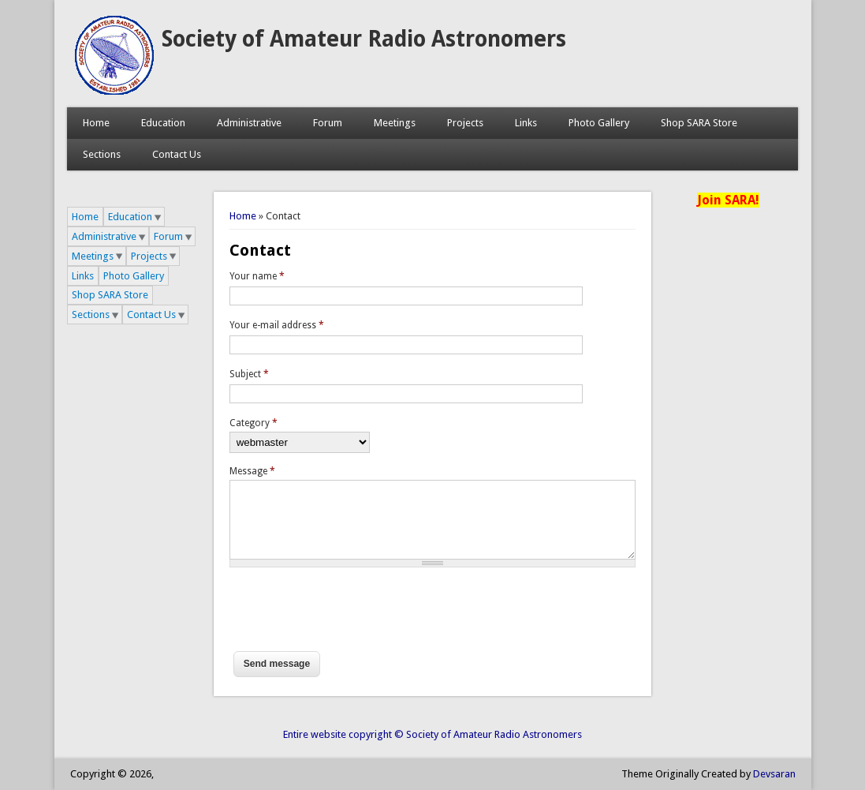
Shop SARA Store (699, 123)
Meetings (395, 123)
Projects (465, 123)
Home (96, 123)
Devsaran (774, 774)
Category (253, 423)
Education (163, 123)
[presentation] (349, 616)
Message (252, 471)
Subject (249, 374)
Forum (327, 123)
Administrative (249, 123)
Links (526, 123)
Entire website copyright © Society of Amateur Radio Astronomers (432, 734)
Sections (102, 154)
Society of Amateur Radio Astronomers (364, 39)
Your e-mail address (276, 325)
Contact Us (176, 154)
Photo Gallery (599, 123)
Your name (257, 276)
